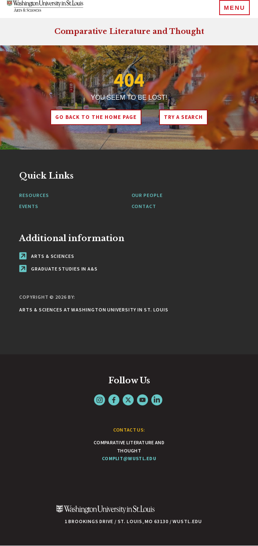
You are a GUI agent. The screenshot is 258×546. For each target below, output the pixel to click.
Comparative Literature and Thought (129, 31)
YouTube (142, 399)
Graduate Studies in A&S (58, 269)
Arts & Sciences (46, 256)
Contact (144, 206)
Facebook (114, 399)
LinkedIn (157, 399)
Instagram (99, 399)
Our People (147, 195)
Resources (34, 195)
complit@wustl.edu (129, 458)
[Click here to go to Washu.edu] (105, 513)
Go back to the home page (95, 117)
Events (28, 206)
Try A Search (183, 117)
